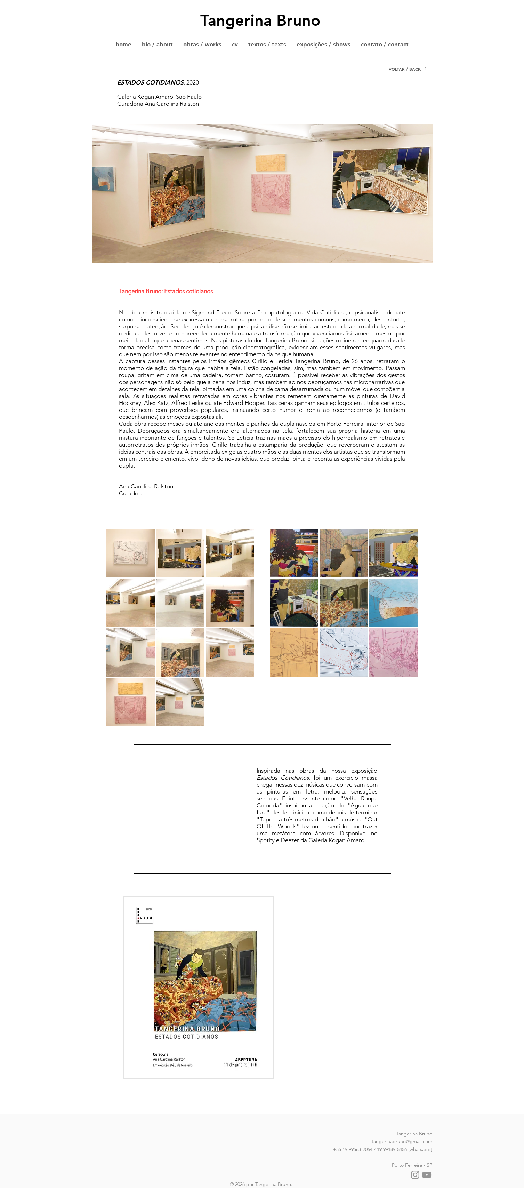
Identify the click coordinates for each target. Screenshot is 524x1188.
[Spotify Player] (195, 827)
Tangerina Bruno (260, 20)
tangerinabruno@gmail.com (402, 1141)
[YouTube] (426, 1174)
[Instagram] (415, 1174)
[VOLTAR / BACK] (408, 69)
